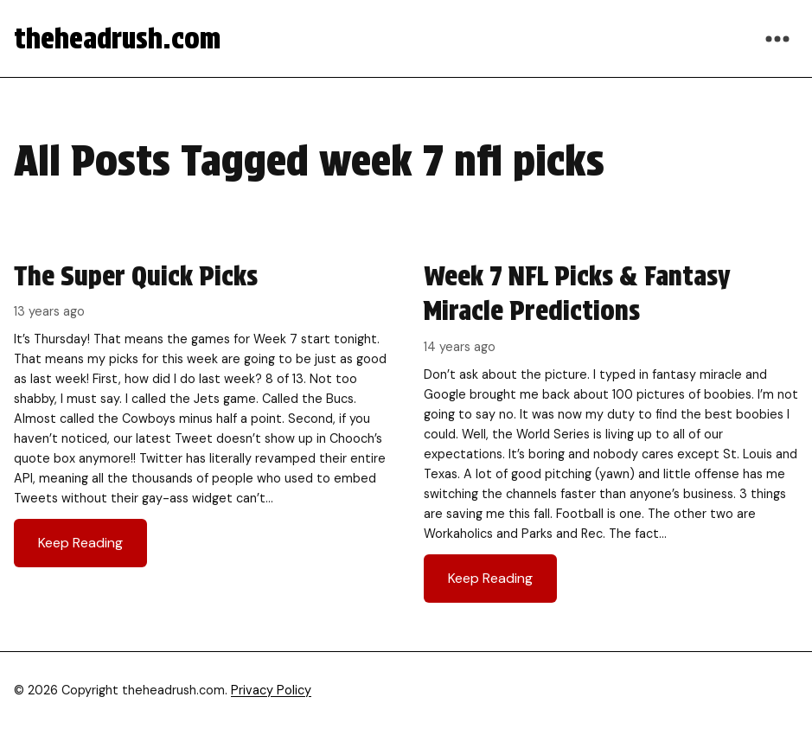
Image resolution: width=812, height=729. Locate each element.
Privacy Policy (271, 690)
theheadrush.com (117, 38)
